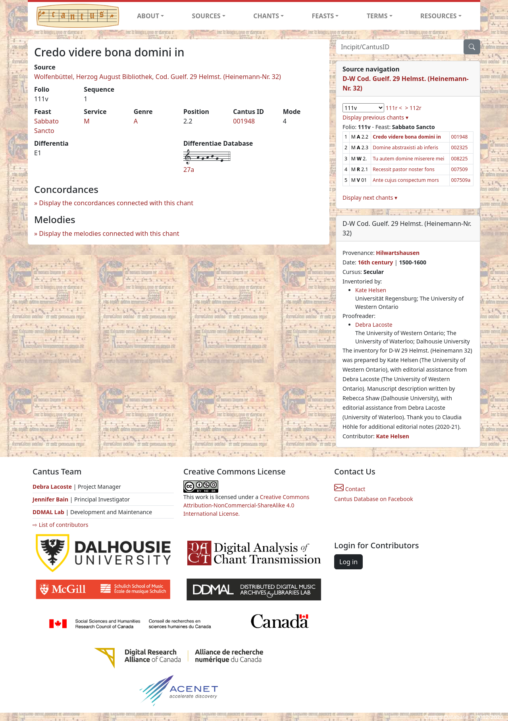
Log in (348, 561)
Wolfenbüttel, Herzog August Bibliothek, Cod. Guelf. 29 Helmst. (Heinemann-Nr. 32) (157, 76)
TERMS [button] (377, 16)
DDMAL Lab (48, 512)
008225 (459, 158)
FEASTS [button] (323, 16)
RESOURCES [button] (438, 16)
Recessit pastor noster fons (404, 169)
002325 (459, 147)
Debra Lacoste (374, 324)
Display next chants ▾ (370, 197)
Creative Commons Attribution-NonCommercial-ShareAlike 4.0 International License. (246, 505)
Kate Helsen (370, 290)
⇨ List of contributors (60, 524)
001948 (244, 121)
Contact (349, 489)
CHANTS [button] (266, 16)
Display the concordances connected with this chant (116, 203)
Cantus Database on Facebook (373, 499)
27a (188, 169)
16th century (375, 262)
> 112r (413, 108)
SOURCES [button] (206, 16)
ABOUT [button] (148, 16)
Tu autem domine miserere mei (408, 158)
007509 (459, 169)
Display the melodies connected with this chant (109, 233)
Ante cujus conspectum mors (406, 180)
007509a (461, 180)
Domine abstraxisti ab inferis (405, 147)
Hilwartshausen (397, 252)
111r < (394, 108)
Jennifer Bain (51, 499)
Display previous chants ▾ (375, 117)
